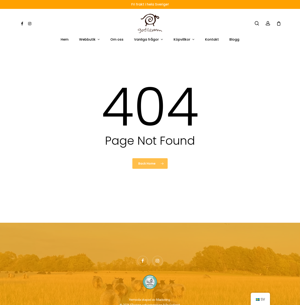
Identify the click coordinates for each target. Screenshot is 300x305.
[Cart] (278, 23)
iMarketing (163, 299)
